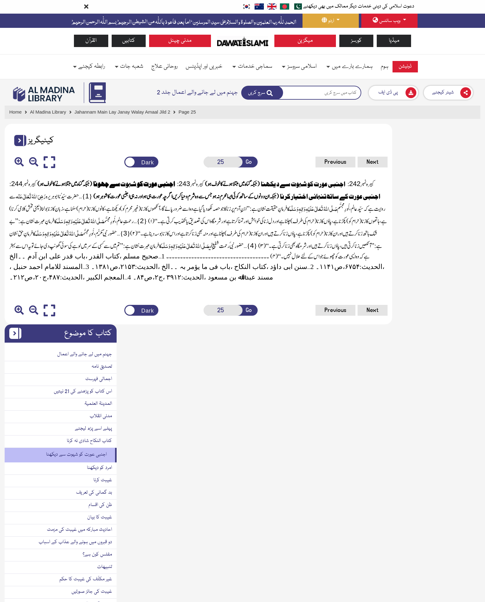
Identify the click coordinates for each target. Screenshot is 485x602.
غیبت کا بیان (463, 317)
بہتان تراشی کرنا (462, 560)
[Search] (262, 93)
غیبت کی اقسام (461, 428)
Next (339, 162)
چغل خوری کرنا (462, 515)
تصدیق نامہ (465, 166)
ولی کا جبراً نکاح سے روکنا (453, 573)
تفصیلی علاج (463, 465)
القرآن (91, 41)
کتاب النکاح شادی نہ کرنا (453, 240)
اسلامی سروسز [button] (302, 66)
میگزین (305, 41)
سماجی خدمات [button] (255, 66)
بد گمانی (467, 478)
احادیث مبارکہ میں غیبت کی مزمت (443, 329)
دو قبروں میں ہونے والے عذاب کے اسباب (439, 341)
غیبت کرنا (466, 280)
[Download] (393, 93)
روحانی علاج (164, 66)
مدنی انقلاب (464, 215)
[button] (18, 140)
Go (228, 162)
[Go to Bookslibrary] (44, 94)
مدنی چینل (179, 41)
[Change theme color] (128, 162)
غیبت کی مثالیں (460, 403)
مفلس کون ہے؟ (461, 354)
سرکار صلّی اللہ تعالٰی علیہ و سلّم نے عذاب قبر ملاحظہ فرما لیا (427, 531)
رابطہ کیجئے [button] (91, 66)
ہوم (384, 66)
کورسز (356, 41)
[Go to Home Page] (242, 41)
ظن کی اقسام (464, 304)
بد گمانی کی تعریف (458, 292)
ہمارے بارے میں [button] (352, 66)
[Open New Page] (204, 162)
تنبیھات (468, 366)
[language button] (331, 21)
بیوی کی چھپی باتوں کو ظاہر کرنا (447, 585)
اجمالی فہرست (462, 178)
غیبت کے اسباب (460, 440)
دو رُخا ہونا (466, 548)
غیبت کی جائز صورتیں (455, 391)
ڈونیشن (405, 66)
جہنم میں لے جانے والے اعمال (448, 154)
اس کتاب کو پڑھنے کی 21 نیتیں (447, 191)
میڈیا (394, 41)
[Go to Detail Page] (125, 112)
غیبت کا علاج (462, 453)
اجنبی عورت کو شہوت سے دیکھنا (440, 254)
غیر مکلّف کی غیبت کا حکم (449, 379)
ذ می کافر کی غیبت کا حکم (450, 416)
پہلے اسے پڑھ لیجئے (457, 228)
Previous (302, 162)
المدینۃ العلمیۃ (462, 203)
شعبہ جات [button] (131, 66)
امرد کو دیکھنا (463, 267)
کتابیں (128, 41)
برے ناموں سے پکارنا (457, 490)
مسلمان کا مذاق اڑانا (457, 502)
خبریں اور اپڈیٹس (204, 66)
